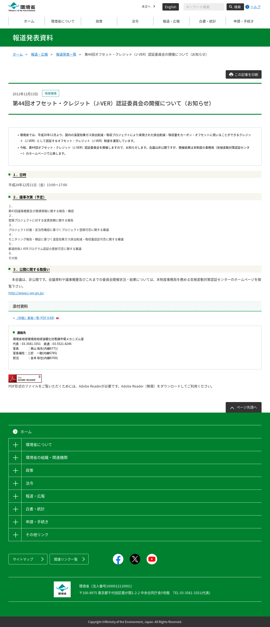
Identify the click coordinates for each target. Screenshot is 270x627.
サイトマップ (23, 559)
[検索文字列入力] (204, 7)
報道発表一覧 (66, 54)
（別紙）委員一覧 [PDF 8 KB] (35, 318)
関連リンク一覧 (66, 559)
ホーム (27, 21)
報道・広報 (39, 54)
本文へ (147, 6)
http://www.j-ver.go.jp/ (26, 292)
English (170, 6)
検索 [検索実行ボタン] (237, 6)
